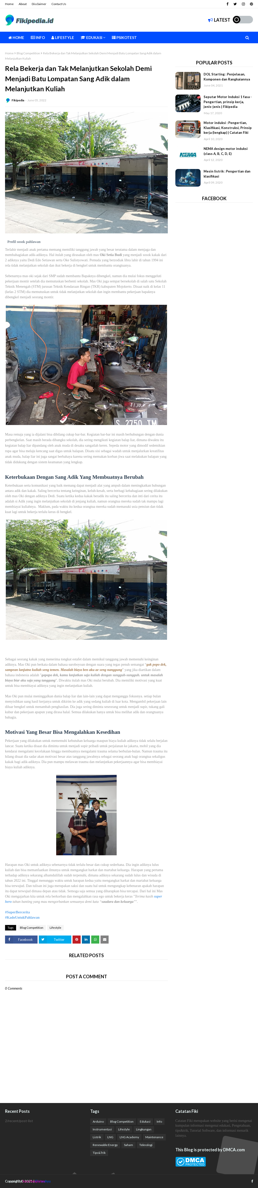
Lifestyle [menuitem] (62, 37)
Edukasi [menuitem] (91, 37)
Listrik (97, 1137)
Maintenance (154, 1137)
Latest (219, 20)
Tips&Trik (99, 1153)
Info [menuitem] (38, 37)
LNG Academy (129, 1137)
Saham (128, 1145)
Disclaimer (39, 4)
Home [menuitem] (16, 37)
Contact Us (58, 4)
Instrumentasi (102, 1129)
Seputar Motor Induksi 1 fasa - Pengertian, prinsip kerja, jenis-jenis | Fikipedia (228, 102)
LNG (110, 1137)
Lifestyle (55, 927)
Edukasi (145, 1121)
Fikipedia (18, 100)
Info (159, 1121)
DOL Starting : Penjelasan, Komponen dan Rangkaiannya (227, 76)
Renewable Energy (105, 1145)
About (23, 4)
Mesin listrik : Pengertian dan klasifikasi (227, 173)
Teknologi (145, 1145)
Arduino (98, 1121)
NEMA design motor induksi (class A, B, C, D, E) (226, 151)
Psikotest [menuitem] (124, 37)
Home (9, 4)
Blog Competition (28, 53)
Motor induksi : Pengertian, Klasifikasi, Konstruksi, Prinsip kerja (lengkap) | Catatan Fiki (228, 128)
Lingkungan (143, 1129)
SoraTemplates (33, 1181)
